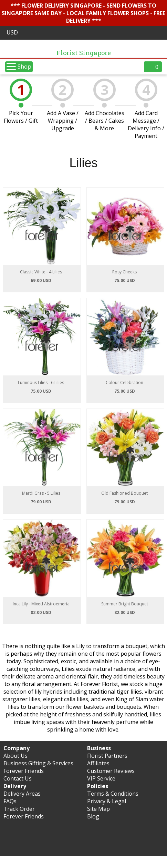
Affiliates (98, 763)
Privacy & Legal (106, 801)
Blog (93, 816)
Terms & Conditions (112, 793)
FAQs (10, 801)
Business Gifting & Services (38, 763)
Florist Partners (107, 755)
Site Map (98, 809)
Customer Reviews (111, 771)
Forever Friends (23, 771)
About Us (15, 755)
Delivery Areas (22, 793)
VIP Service (101, 778)
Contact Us (17, 778)
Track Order (19, 809)
